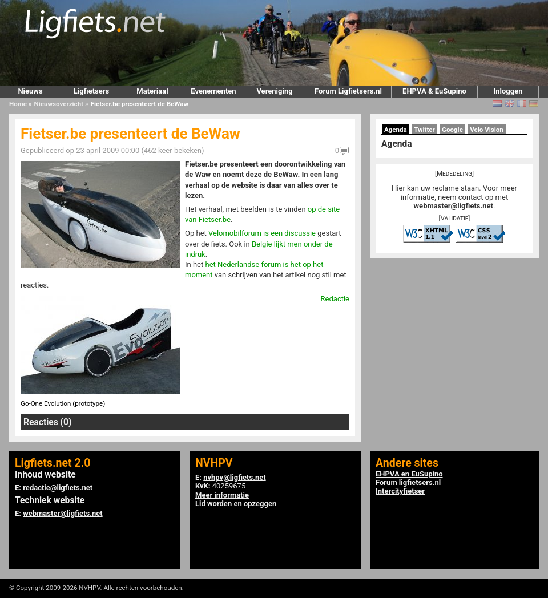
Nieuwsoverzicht (58, 104)
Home (18, 104)
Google (452, 130)
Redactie (335, 298)
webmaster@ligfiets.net (453, 205)
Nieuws (30, 91)
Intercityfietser (400, 491)
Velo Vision (486, 130)
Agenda (395, 130)
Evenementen (213, 91)
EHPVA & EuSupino (434, 91)
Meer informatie (222, 495)
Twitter (424, 130)
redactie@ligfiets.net (57, 487)
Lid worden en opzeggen (235, 503)
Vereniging (274, 91)
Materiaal (152, 91)
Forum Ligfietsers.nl (348, 91)
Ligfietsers (91, 91)
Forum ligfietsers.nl (408, 482)
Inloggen (507, 91)
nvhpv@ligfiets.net (234, 477)
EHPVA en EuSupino (409, 474)
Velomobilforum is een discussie (262, 233)
